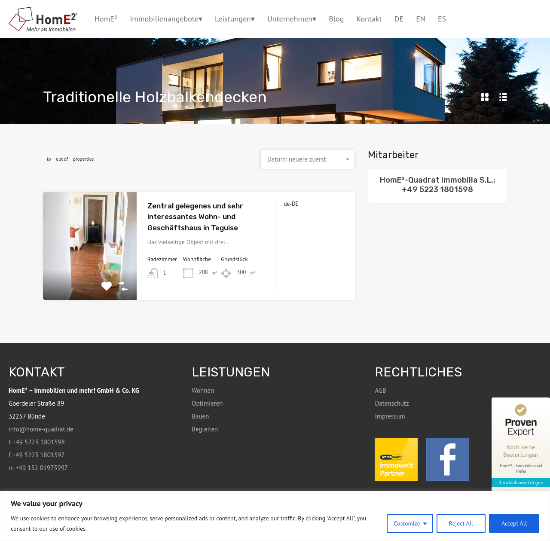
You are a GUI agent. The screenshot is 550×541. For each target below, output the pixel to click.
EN (420, 19)
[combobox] (307, 159)
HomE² (106, 19)
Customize (407, 523)
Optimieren (207, 403)
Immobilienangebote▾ (166, 19)
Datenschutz (392, 403)
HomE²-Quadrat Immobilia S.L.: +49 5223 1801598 (437, 184)
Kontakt (369, 19)
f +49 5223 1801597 (37, 455)
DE (398, 19)
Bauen (200, 416)
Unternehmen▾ (291, 19)
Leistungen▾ (235, 19)
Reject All (461, 523)
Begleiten (205, 429)
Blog (336, 19)
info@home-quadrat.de (41, 429)
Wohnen (203, 390)
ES (442, 19)
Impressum (390, 416)
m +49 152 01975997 (38, 468)
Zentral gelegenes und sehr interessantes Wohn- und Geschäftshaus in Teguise (195, 217)
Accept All (514, 523)
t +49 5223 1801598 (37, 442)
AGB (380, 390)
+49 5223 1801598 (522, 18)
